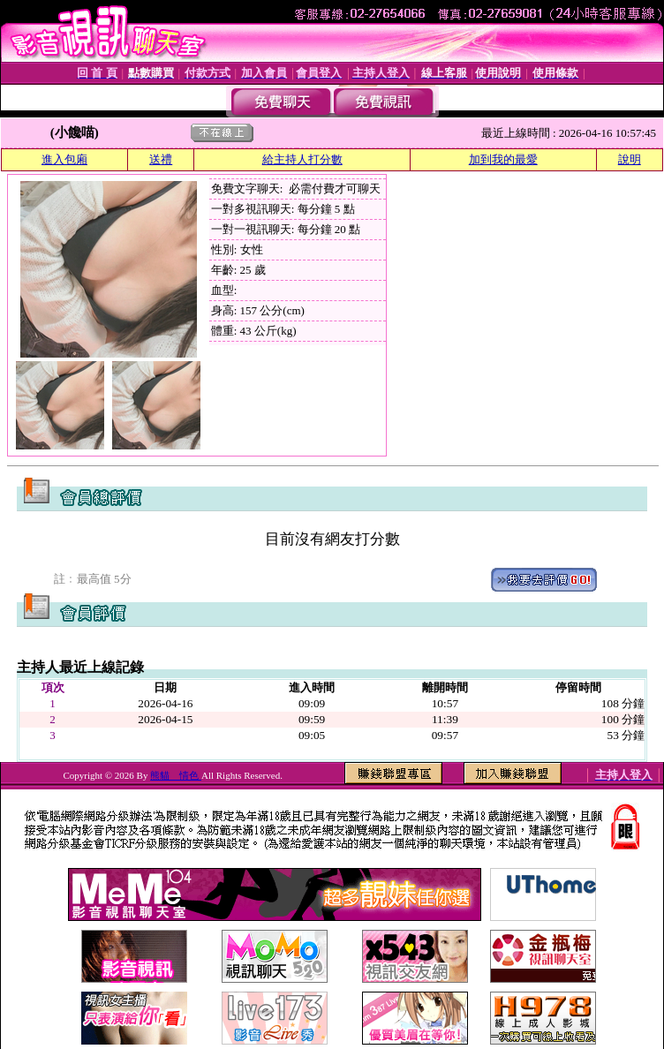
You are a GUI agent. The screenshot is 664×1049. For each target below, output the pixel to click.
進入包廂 (64, 159)
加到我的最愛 (503, 159)
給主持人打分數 (302, 159)
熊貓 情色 (175, 775)
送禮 (160, 159)
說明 (629, 159)
